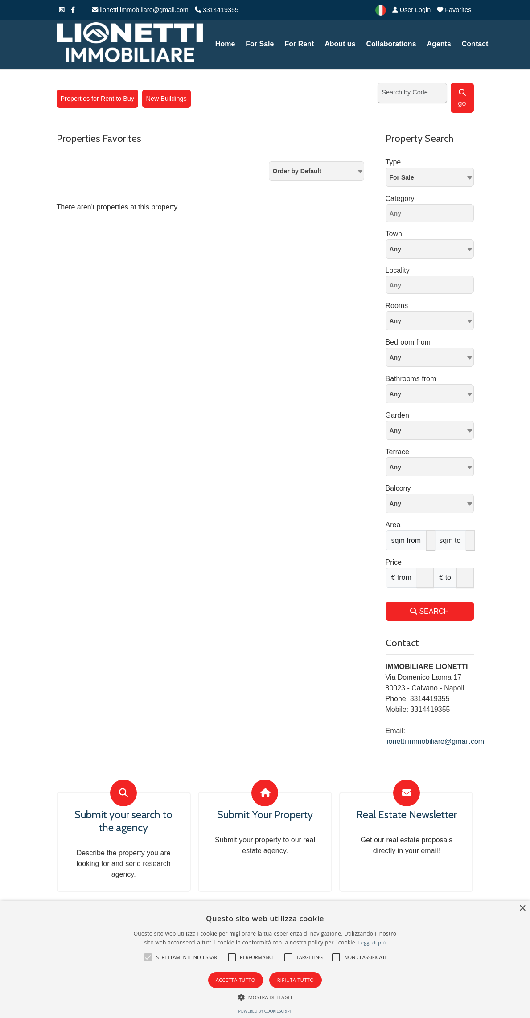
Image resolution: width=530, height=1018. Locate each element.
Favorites (454, 9)
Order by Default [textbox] (297, 171)
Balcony (398, 488)
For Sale (260, 44)
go (462, 98)
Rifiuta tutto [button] (295, 980)
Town (394, 234)
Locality (398, 270)
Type (393, 162)
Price (394, 562)
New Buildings (166, 98)
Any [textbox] (395, 249)
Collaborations (391, 44)
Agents (439, 44)
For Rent (299, 44)
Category (400, 198)
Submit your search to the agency (123, 821)
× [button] (522, 908)
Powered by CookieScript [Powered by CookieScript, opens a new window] (265, 1011)
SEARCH (429, 611)
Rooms (397, 305)
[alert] (265, 959)
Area (393, 525)
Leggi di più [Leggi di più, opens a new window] (372, 942)
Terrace (397, 452)
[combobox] (316, 171)
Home (225, 44)
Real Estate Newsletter (406, 815)
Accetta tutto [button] (235, 980)
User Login (411, 9)
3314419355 (216, 9)
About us (340, 44)
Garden (397, 415)
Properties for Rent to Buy (98, 98)
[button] (148, 957)
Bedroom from (408, 342)
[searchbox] (432, 215)
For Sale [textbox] (402, 177)
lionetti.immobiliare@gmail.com (140, 9)
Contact (475, 44)
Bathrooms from (411, 378)
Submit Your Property (265, 815)
